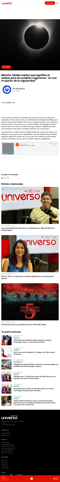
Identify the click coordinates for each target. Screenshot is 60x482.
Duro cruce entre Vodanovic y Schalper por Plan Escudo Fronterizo (34, 353)
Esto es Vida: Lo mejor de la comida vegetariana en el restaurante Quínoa (27, 277)
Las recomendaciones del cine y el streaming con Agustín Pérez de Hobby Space (27, 229)
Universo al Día (18, 362)
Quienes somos (5, 435)
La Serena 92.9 (5, 468)
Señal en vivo (50, 3)
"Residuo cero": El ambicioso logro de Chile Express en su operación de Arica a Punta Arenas (35, 377)
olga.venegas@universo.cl (7, 448)
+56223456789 (5, 442)
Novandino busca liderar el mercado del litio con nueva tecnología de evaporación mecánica (34, 390)
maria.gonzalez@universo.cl (8, 446)
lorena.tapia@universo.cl (7, 444)
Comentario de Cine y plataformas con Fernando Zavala (23, 324)
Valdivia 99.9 (4, 464)
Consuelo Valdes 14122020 (14, 157)
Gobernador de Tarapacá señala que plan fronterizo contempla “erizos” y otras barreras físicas (32, 341)
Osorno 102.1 (4, 466)
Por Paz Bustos (19, 89)
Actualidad (6, 67)
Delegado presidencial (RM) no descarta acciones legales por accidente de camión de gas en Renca (36, 365)
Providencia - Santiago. (7, 452)
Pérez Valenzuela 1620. (7, 450)
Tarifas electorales (5, 433)
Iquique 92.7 (4, 460)
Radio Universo (4, 157)
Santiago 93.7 (4, 462)
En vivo (3, 477)
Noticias (16, 337)
